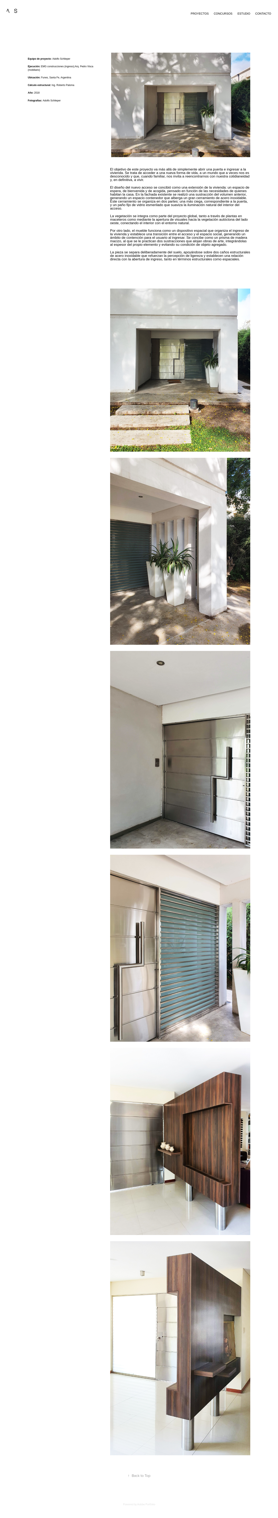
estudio (244, 13)
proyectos (200, 13)
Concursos (223, 13)
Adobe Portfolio (146, 1504)
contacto (263, 13)
